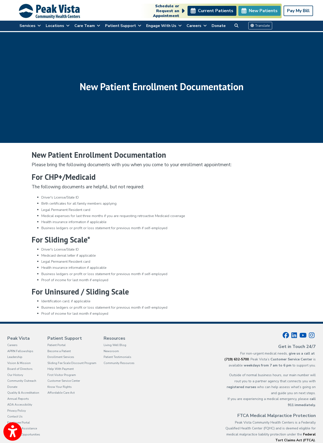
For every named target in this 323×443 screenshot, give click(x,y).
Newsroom (111, 351)
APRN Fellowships (20, 351)
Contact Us (15, 416)
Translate (260, 25)
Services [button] (30, 25)
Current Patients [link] (212, 11)
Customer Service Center (63, 381)
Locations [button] (58, 25)
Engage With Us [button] (164, 25)
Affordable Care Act (61, 393)
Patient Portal (56, 345)
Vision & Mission (19, 363)
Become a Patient (59, 351)
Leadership (14, 357)
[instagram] (311, 335)
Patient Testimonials (117, 357)
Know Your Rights (59, 387)
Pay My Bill (298, 11)
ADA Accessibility (19, 405)
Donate (219, 25)
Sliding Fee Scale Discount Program (71, 363)
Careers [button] (197, 25)
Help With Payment (60, 369)
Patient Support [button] (123, 25)
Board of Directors (20, 369)
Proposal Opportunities (23, 434)
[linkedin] (294, 335)
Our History (15, 375)
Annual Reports (18, 399)
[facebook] (286, 335)
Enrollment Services (60, 357)
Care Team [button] (87, 25)
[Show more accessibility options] (12, 431)
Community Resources (119, 363)
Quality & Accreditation (23, 393)
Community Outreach (21, 381)
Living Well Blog (115, 345)
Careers (12, 345)
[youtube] (302, 335)
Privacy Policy (16, 411)
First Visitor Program (61, 375)
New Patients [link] (260, 11)
